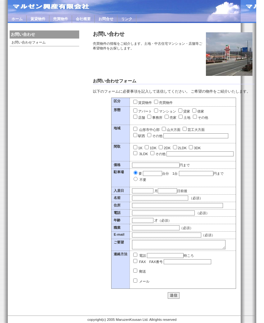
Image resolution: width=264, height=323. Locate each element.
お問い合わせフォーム (28, 42)
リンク (126, 19)
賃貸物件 (37, 19)
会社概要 (83, 19)
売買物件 (60, 19)
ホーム (17, 19)
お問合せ (105, 19)
